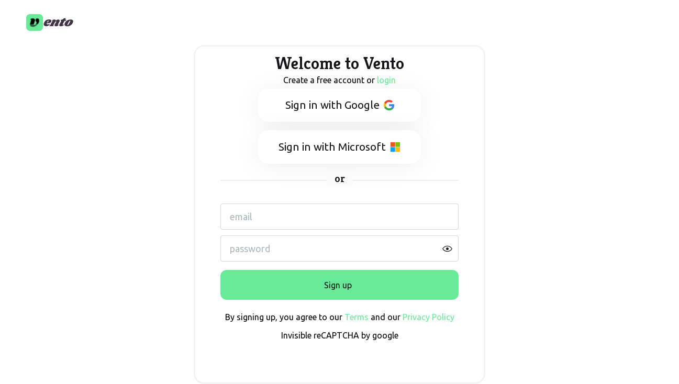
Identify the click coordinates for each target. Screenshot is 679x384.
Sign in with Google (339, 105)
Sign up (338, 285)
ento (57, 22)
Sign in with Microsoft (339, 147)
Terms (356, 317)
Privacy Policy (428, 317)
